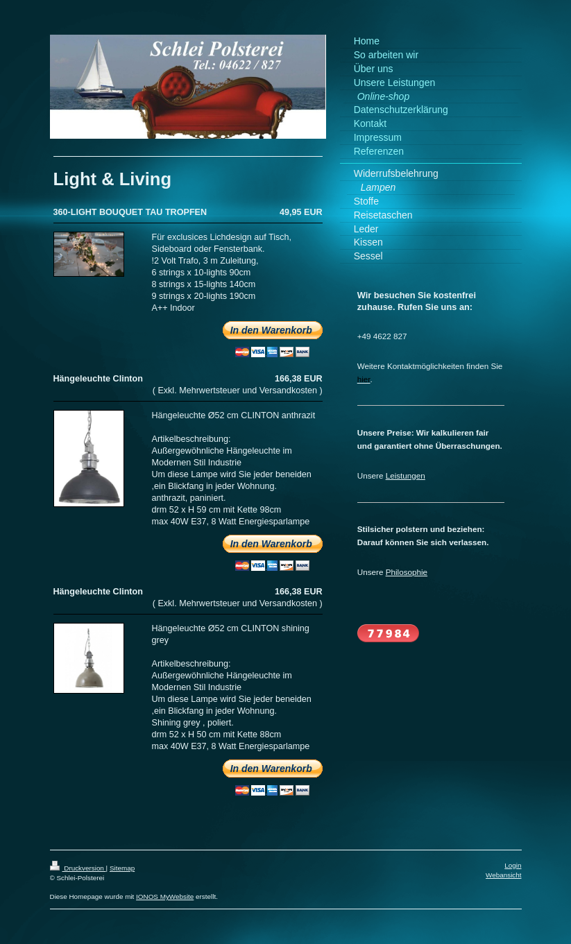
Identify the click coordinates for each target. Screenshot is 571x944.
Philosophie (406, 571)
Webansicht (503, 875)
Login (512, 865)
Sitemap (122, 868)
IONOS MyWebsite (165, 896)
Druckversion (78, 868)
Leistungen (405, 475)
